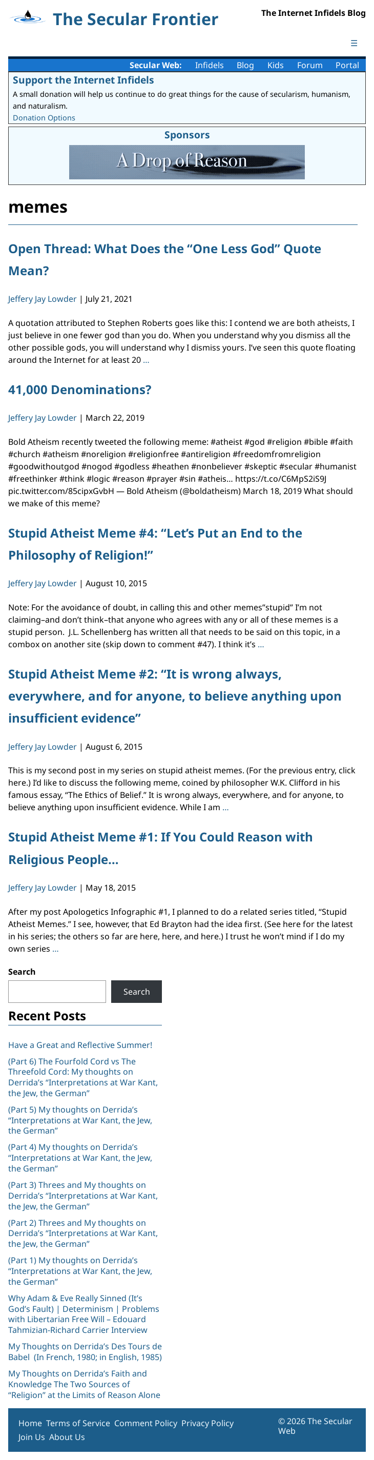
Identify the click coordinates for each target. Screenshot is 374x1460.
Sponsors (187, 134)
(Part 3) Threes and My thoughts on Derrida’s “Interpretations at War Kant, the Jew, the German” (83, 1195)
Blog (245, 65)
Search (22, 971)
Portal (347, 65)
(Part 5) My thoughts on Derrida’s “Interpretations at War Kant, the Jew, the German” (80, 1120)
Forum (310, 65)
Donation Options (44, 117)
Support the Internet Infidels (83, 80)
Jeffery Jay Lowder (42, 298)
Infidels (209, 65)
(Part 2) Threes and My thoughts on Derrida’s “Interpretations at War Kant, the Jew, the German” (83, 1233)
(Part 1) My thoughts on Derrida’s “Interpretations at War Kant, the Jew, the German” (80, 1271)
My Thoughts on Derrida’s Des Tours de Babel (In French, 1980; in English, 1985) (85, 1352)
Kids (275, 65)
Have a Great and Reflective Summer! (80, 1045)
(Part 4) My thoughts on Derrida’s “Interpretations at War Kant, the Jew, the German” (80, 1157)
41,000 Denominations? (79, 389)
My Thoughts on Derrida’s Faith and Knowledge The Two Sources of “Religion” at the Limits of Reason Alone (84, 1384)
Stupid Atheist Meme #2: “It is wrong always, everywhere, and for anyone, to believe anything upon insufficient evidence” (175, 695)
